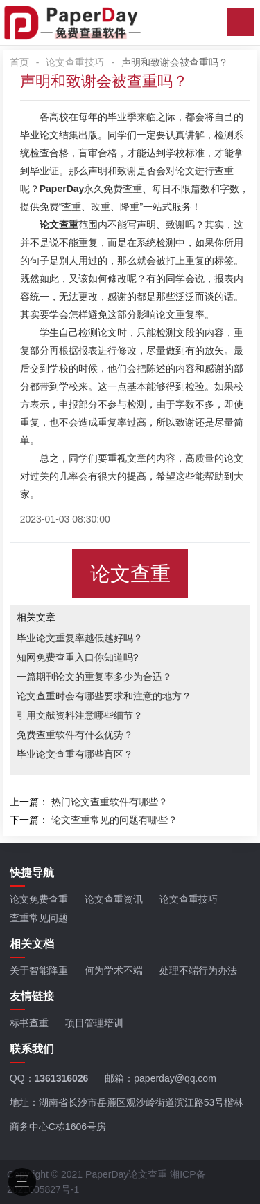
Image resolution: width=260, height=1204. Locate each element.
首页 (19, 62)
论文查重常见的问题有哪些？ (114, 819)
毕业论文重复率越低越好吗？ (80, 637)
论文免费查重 (39, 899)
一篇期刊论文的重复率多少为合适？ (94, 676)
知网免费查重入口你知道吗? (78, 657)
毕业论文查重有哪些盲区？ (75, 754)
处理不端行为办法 (198, 970)
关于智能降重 (39, 970)
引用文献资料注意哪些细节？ (80, 715)
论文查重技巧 (75, 62)
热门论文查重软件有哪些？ (109, 801)
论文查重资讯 (114, 899)
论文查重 (130, 574)
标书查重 (29, 1022)
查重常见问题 (39, 917)
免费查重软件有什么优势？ (75, 734)
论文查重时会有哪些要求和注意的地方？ (104, 696)
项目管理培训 (94, 1022)
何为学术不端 (114, 970)
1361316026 (62, 1078)
